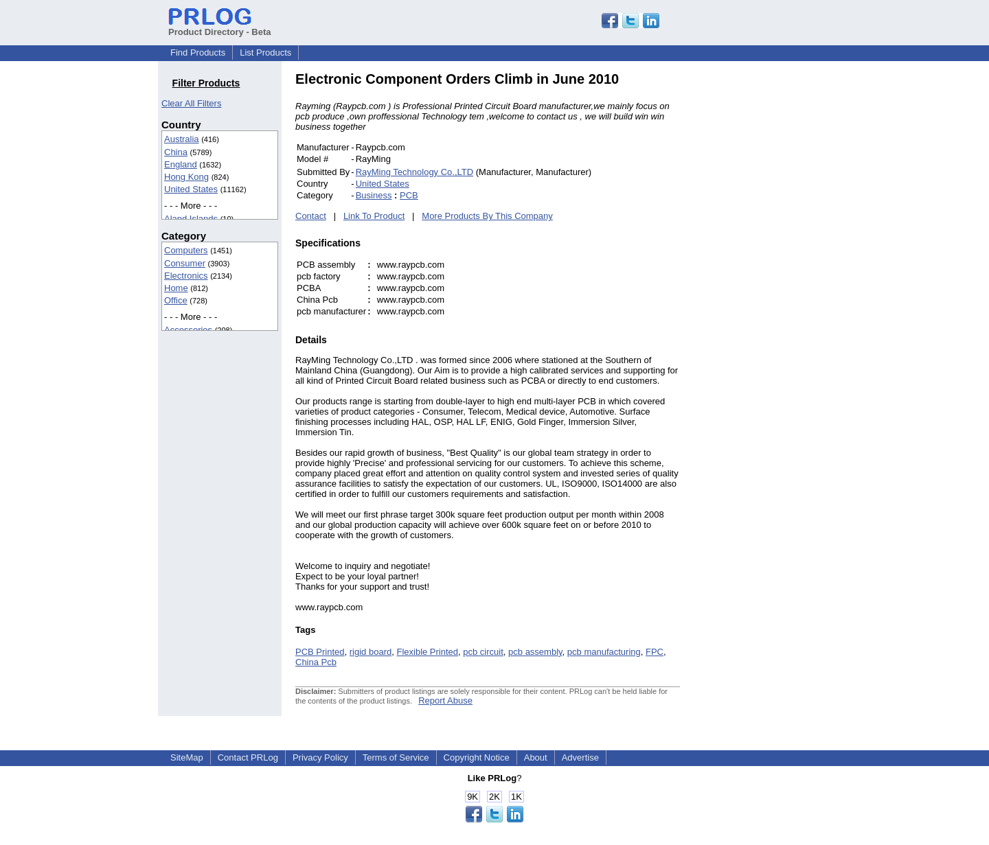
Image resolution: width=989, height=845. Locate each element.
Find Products (197, 52)
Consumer (184, 263)
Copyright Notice (477, 757)
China (175, 152)
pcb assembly (535, 652)
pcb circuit (483, 652)
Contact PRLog (248, 757)
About (535, 757)
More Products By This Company (487, 216)
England (180, 164)
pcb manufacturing (604, 652)
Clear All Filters (191, 103)
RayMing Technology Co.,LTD (415, 172)
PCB (409, 195)
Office (175, 300)
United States (191, 189)
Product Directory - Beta (219, 26)
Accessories (188, 330)
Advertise (580, 757)
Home (176, 288)
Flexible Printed (427, 652)
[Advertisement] (773, 277)
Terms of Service (396, 757)
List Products (265, 52)
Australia (181, 139)
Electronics (186, 275)
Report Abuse (445, 700)
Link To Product (374, 216)
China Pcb (316, 662)
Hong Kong (186, 177)
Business (374, 195)
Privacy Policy (320, 757)
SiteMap (186, 757)
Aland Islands (191, 218)
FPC (654, 652)
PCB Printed (320, 652)
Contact (310, 216)
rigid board (370, 652)
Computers (186, 250)
